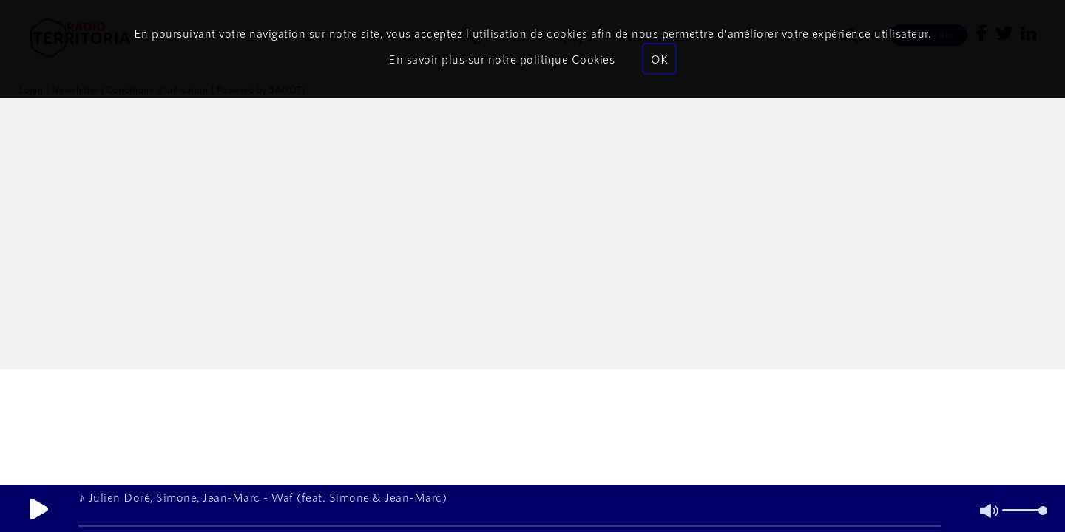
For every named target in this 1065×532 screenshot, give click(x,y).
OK (659, 59)
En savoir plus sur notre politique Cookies (501, 59)
